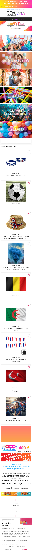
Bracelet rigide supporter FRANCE (16, 175)
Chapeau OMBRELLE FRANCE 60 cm (16, 420)
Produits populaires (8, 147)
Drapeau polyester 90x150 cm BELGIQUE (16, 298)
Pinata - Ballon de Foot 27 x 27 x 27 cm (16, 206)
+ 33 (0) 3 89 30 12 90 (12, 6)
